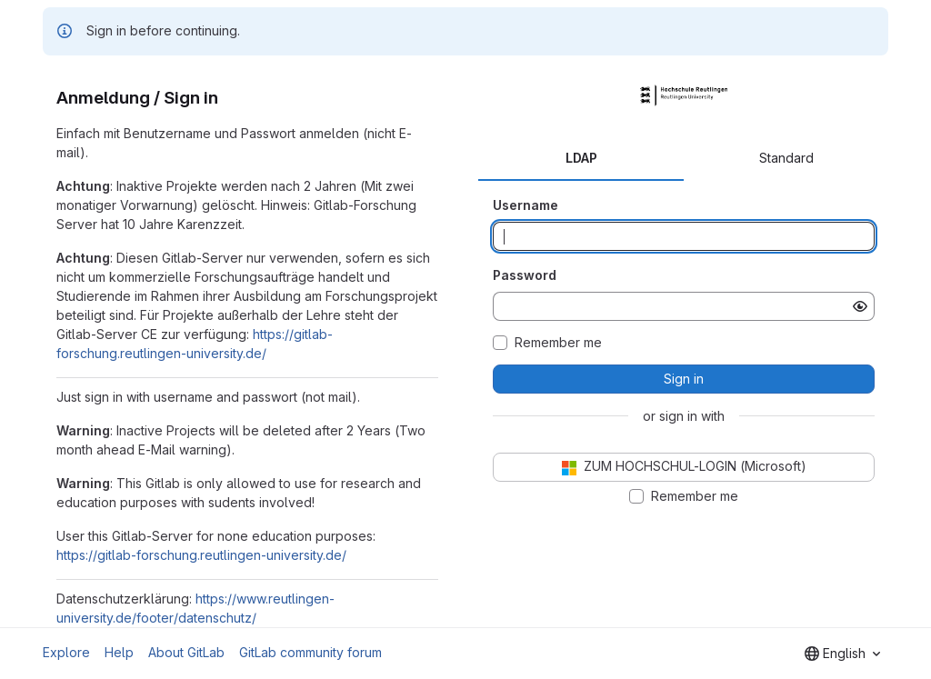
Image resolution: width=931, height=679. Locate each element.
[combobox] (842, 653)
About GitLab (186, 652)
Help (119, 652)
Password (524, 275)
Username (525, 205)
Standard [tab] (786, 157)
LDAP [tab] (581, 157)
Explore (66, 652)
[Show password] (860, 306)
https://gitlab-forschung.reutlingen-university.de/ (201, 555)
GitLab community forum (310, 652)
